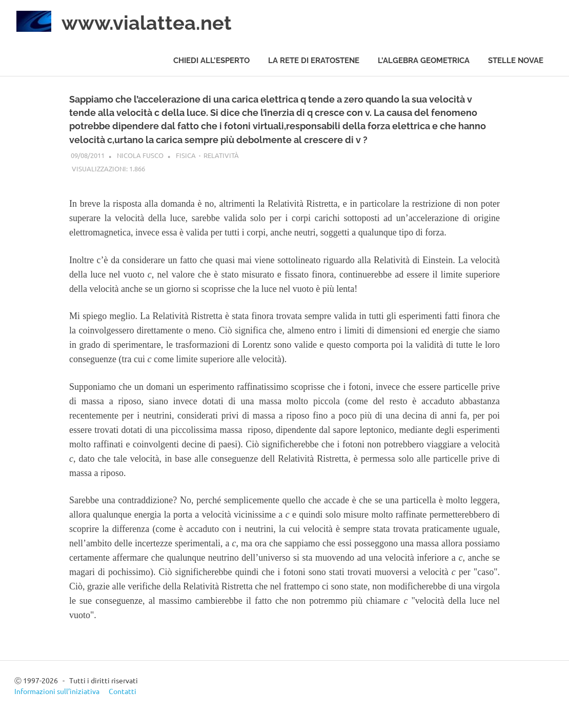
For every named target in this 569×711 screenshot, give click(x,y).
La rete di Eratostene (313, 60)
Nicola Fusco (140, 155)
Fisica (186, 155)
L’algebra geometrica (424, 60)
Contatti (122, 691)
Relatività (221, 155)
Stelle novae (515, 60)
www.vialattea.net (147, 22)
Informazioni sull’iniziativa (56, 691)
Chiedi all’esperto (211, 60)
